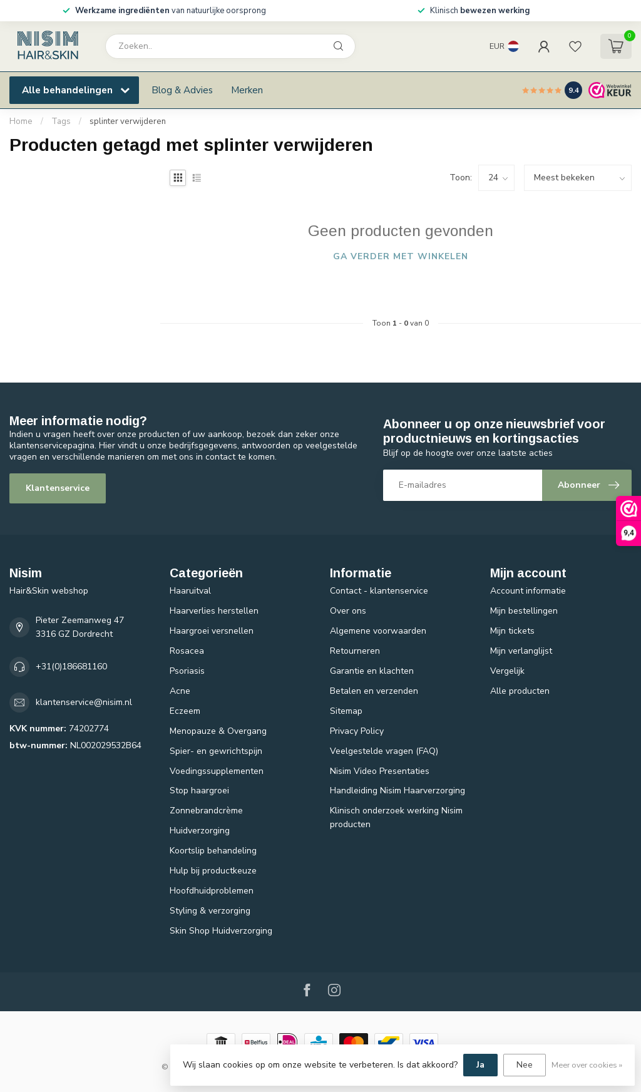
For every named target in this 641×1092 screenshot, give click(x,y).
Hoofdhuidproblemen (212, 891)
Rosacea (187, 651)
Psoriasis (187, 671)
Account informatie (528, 591)
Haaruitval (190, 591)
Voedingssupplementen (217, 771)
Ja (480, 1065)
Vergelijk (507, 671)
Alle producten (520, 691)
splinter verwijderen (128, 121)
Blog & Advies (182, 89)
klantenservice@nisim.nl (84, 702)
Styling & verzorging (210, 911)
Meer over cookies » (586, 1064)
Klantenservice (58, 488)
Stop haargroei (199, 790)
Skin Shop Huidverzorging (221, 931)
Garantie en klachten (372, 671)
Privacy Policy (357, 731)
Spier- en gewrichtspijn (216, 751)
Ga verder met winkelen (400, 256)
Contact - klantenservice (379, 591)
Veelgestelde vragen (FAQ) (384, 751)
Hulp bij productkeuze (213, 871)
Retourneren (355, 651)
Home (21, 121)
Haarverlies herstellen (214, 611)
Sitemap (346, 711)
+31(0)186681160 (71, 666)
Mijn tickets (512, 631)
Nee (524, 1065)
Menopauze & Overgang (218, 731)
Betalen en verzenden (374, 691)
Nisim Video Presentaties (379, 771)
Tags (61, 121)
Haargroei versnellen (212, 631)
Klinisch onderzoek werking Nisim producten (396, 817)
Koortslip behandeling (213, 851)
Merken (247, 89)
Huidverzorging (200, 831)
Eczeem (185, 711)
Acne (180, 691)
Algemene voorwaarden (378, 631)
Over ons (348, 611)
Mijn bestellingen (524, 611)
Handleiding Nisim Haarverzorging (397, 790)
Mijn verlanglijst (521, 651)
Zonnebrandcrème (206, 810)
